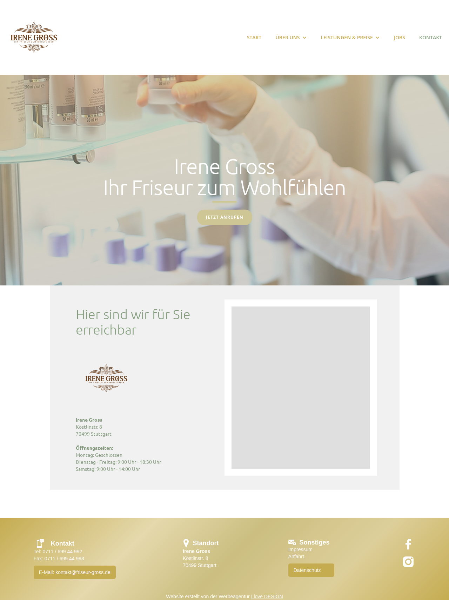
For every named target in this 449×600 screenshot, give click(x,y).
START (254, 37)
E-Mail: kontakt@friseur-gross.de (74, 572)
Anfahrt (296, 556)
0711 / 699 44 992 (62, 551)
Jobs (399, 37)
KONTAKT (430, 37)
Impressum (300, 549)
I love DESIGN (267, 596)
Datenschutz (307, 570)
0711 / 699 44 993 (64, 558)
